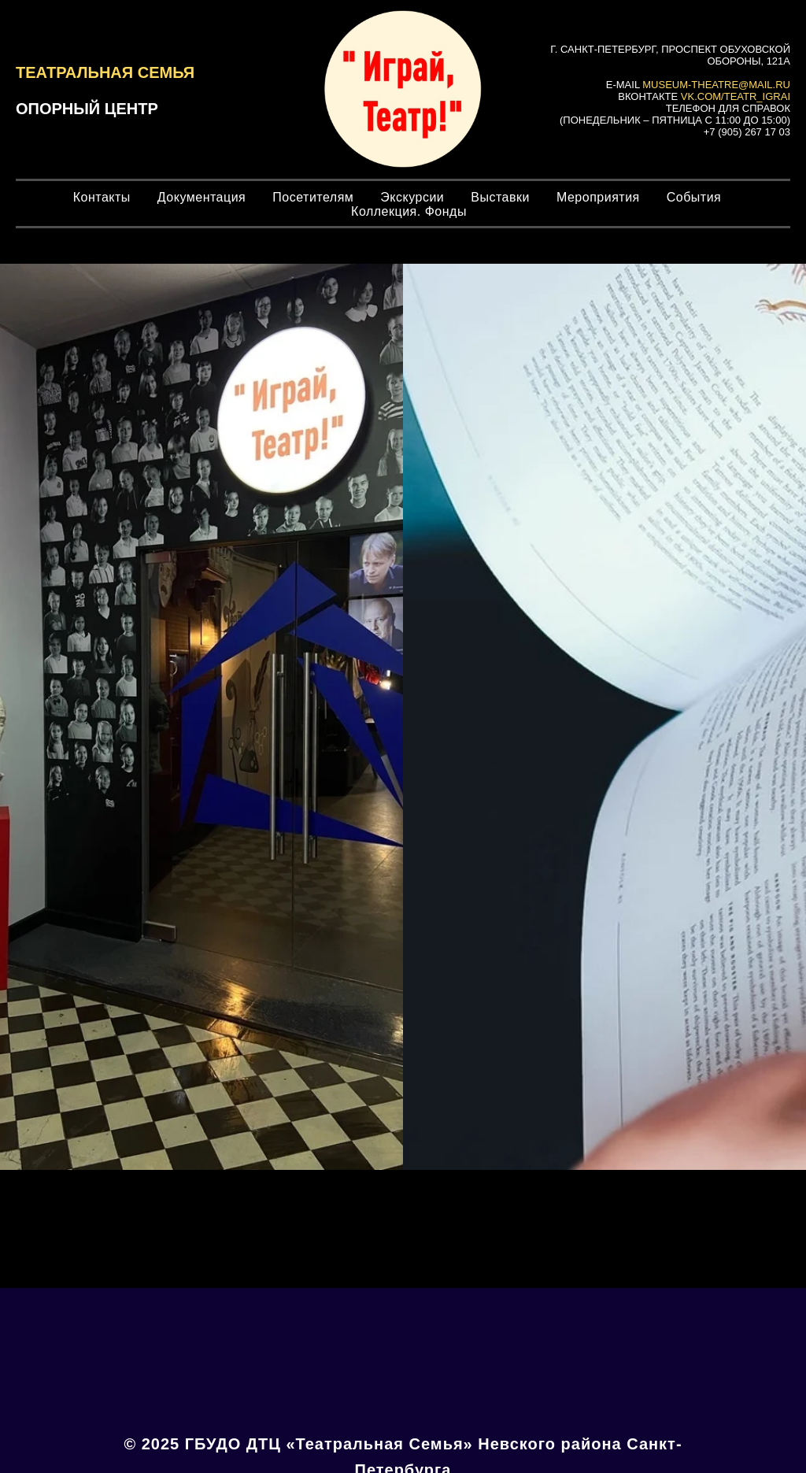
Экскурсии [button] (412, 197)
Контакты (102, 197)
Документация (201, 197)
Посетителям (312, 197)
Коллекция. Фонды (409, 211)
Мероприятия (598, 197)
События (694, 197)
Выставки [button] (500, 197)
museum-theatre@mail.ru (716, 85)
